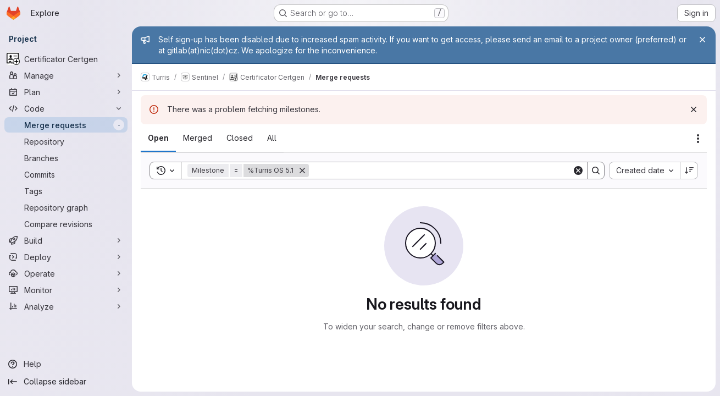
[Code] (66, 108)
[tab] (158, 138)
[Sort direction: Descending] (689, 170)
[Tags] (66, 191)
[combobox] (644, 170)
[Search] (440, 170)
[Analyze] (66, 306)
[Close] (702, 39)
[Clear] (578, 170)
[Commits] (66, 174)
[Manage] (66, 75)
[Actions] (698, 138)
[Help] (66, 364)
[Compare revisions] (66, 224)
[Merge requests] (66, 125)
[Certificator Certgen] (66, 59)
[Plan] (66, 92)
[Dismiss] (693, 109)
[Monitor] (66, 290)
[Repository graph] (66, 207)
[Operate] (66, 273)
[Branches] (66, 158)
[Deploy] (66, 257)
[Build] (66, 240)
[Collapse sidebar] (66, 381)
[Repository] (66, 141)
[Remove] (302, 170)
